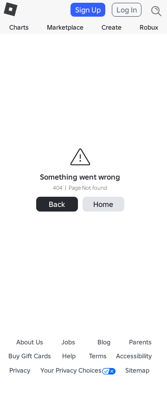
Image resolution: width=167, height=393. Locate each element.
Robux (149, 27)
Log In (126, 9)
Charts (19, 27)
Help (69, 356)
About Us (29, 342)
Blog (103, 342)
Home (103, 204)
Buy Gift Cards (29, 356)
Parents (140, 342)
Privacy (19, 370)
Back (57, 204)
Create (112, 27)
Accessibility (134, 356)
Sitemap (137, 370)
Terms (98, 356)
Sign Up (88, 9)
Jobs (68, 342)
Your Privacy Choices (78, 370)
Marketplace (65, 27)
